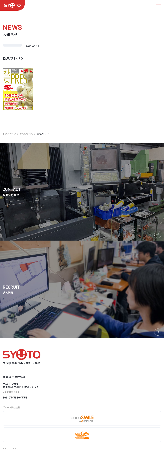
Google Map (11, 391)
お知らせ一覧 (26, 133)
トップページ (9, 133)
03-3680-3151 (18, 397)
